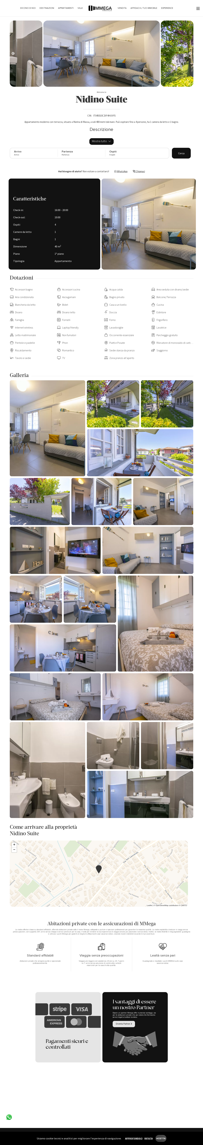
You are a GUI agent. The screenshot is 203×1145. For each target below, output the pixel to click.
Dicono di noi (28, 8)
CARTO (184, 905)
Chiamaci (139, 171)
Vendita (122, 8)
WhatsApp (121, 171)
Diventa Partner (124, 1024)
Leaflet (149, 905)
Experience (167, 8)
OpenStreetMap (162, 905)
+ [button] (14, 844)
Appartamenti (66, 8)
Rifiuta (148, 1138)
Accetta (160, 1138)
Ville (80, 8)
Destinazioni (47, 8)
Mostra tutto (101, 141)
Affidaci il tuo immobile (144, 8)
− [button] (14, 849)
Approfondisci (133, 1138)
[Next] (13, 53)
